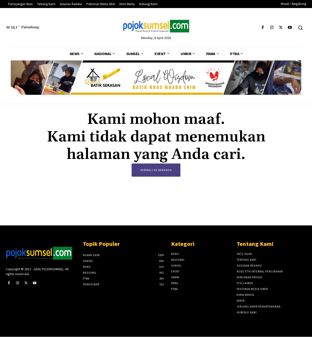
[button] (300, 27)
